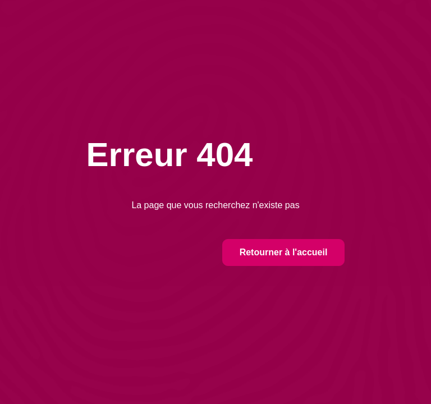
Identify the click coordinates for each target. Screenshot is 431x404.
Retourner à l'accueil (284, 252)
